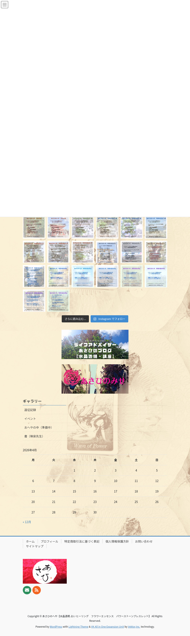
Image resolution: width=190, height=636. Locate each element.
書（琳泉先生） (34, 436)
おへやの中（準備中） (39, 427)
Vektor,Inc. (134, 626)
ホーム (30, 541)
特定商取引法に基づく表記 (81, 541)
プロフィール (49, 541)
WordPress (56, 626)
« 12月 (27, 522)
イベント (30, 418)
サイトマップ (35, 546)
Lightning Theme (78, 626)
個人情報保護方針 (117, 541)
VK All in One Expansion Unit (107, 626)
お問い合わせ (144, 541)
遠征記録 (30, 410)
